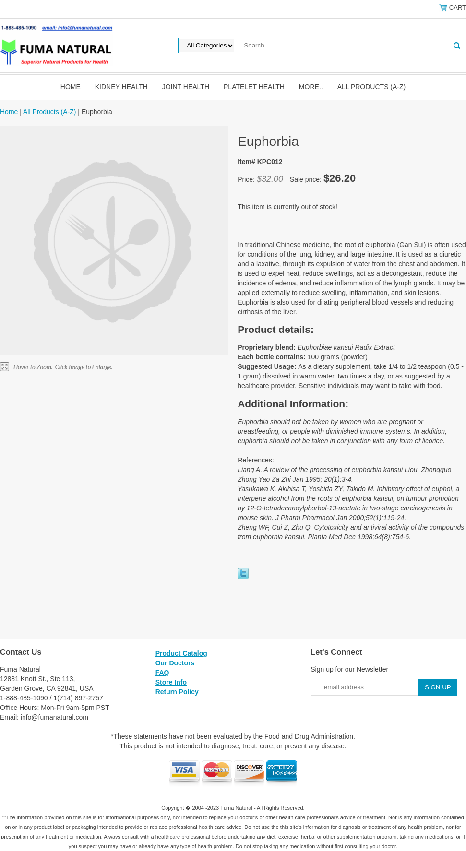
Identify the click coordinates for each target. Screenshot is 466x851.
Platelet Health (254, 87)
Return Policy (177, 692)
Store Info (171, 682)
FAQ (162, 672)
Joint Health (185, 87)
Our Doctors (175, 663)
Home (70, 87)
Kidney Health (121, 87)
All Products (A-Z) (371, 87)
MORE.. (311, 87)
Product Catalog (181, 653)
